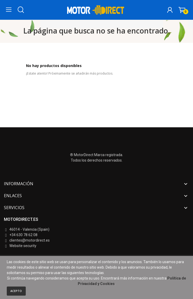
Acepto (16, 291)
